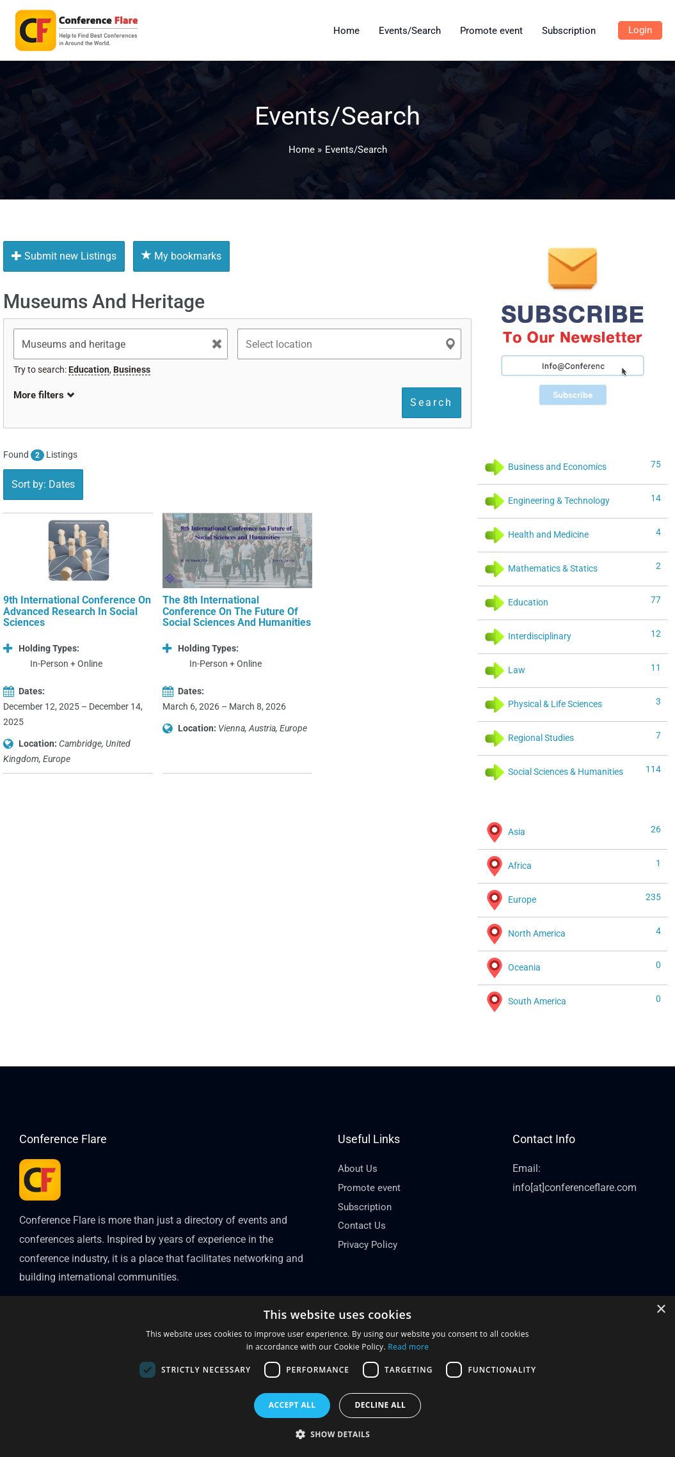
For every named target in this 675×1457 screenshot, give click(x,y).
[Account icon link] (640, 31)
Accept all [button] (292, 1404)
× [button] (660, 1309)
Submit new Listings (64, 256)
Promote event (370, 1187)
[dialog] (337, 1376)
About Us (358, 1168)
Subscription (366, 1207)
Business (131, 369)
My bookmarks (181, 256)
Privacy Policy (369, 1244)
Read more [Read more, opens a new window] (408, 1346)
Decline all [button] (380, 1404)
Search (431, 402)
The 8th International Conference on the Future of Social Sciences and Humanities (237, 611)
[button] (337, 1435)
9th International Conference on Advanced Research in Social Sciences (77, 611)
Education (88, 369)
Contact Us (362, 1225)
